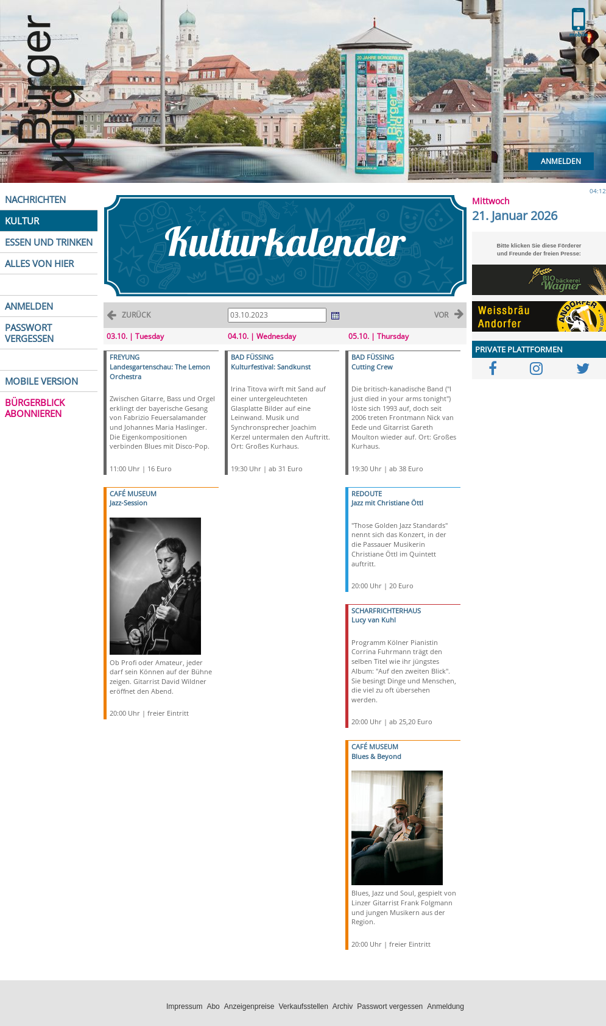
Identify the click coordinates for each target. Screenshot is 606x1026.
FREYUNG (124, 357)
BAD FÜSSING (252, 357)
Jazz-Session (128, 502)
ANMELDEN (29, 306)
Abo (212, 1006)
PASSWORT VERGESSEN (29, 332)
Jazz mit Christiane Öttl (387, 502)
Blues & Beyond (376, 756)
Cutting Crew (372, 366)
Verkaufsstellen (303, 1006)
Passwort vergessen (390, 1006)
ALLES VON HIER (39, 263)
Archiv (343, 1006)
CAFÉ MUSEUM (133, 493)
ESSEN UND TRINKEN (49, 242)
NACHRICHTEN (35, 199)
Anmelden (561, 161)
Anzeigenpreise (249, 1006)
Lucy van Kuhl (373, 619)
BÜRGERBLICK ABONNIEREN (35, 407)
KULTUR (22, 221)
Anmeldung (445, 1006)
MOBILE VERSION (41, 381)
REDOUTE (366, 493)
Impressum (184, 1006)
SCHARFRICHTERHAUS (386, 610)
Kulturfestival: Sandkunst (271, 366)
